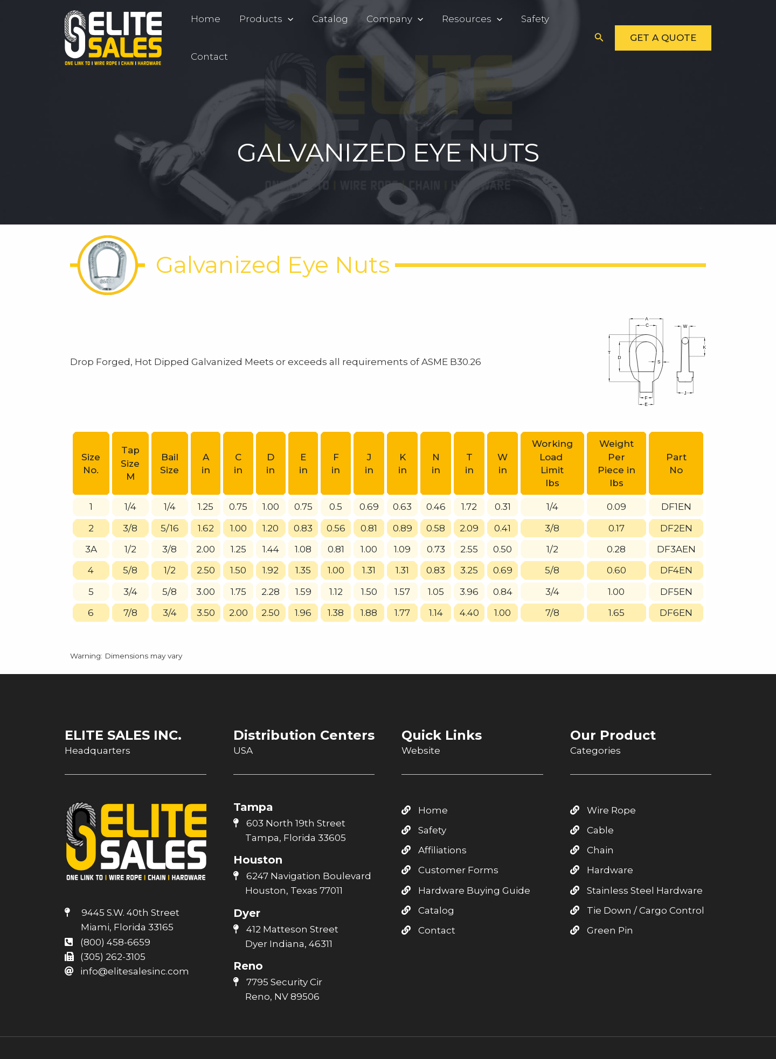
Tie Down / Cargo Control (637, 910)
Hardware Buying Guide (465, 890)
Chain (592, 850)
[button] (599, 38)
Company (380, 19)
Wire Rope (603, 810)
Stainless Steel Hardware (636, 890)
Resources (454, 19)
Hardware (601, 870)
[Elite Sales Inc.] (113, 36)
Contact (207, 56)
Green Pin (601, 930)
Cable (592, 830)
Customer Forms (449, 870)
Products (260, 19)
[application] (281, 19)
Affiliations (434, 850)
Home (204, 18)
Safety (513, 18)
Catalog (320, 18)
